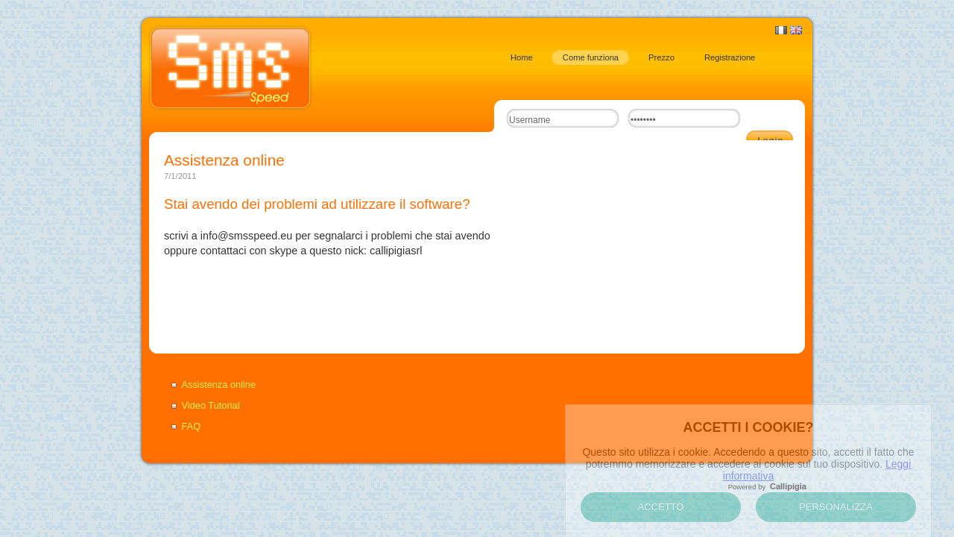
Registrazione (729, 57)
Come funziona (591, 57)
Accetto (661, 506)
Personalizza (836, 506)
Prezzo (661, 57)
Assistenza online (219, 384)
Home (522, 57)
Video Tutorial (211, 405)
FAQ (191, 426)
